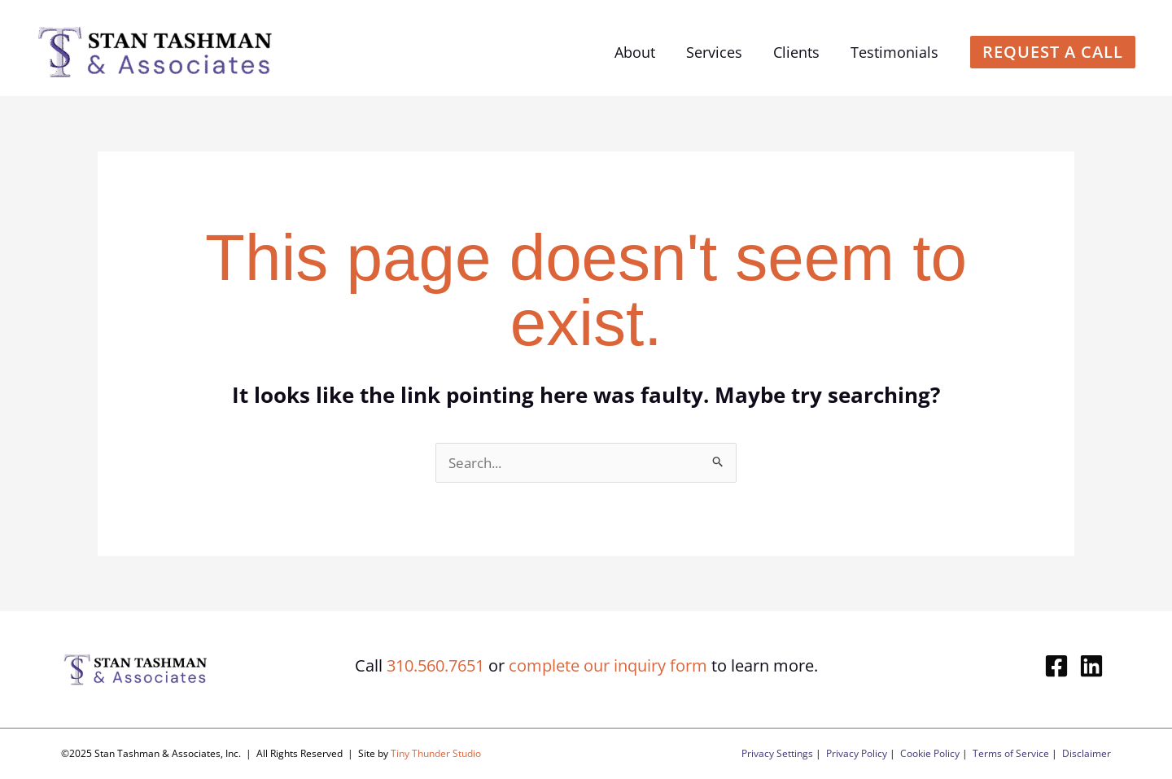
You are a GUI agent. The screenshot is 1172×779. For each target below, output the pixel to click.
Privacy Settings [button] (777, 753)
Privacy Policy (856, 753)
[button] (1052, 52)
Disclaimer (1086, 753)
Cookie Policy (930, 753)
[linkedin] (1095, 666)
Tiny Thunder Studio (436, 753)
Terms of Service (1011, 753)
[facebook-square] (1060, 666)
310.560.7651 (435, 665)
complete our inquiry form (608, 665)
